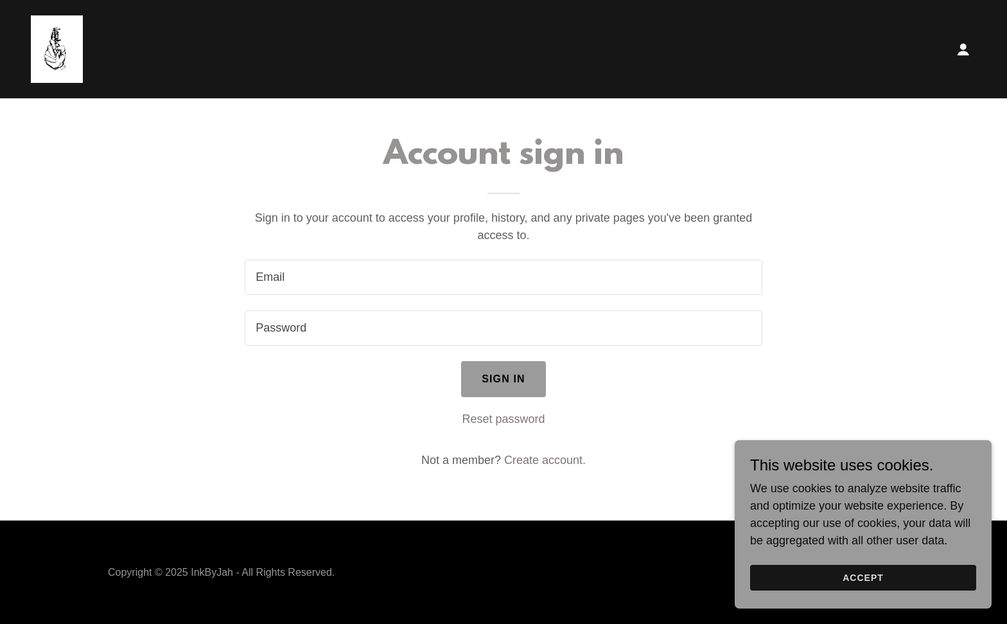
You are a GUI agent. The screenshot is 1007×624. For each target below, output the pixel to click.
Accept (863, 578)
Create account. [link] (545, 460)
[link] (57, 48)
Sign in (503, 378)
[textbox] (503, 277)
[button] (963, 49)
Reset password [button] (503, 419)
